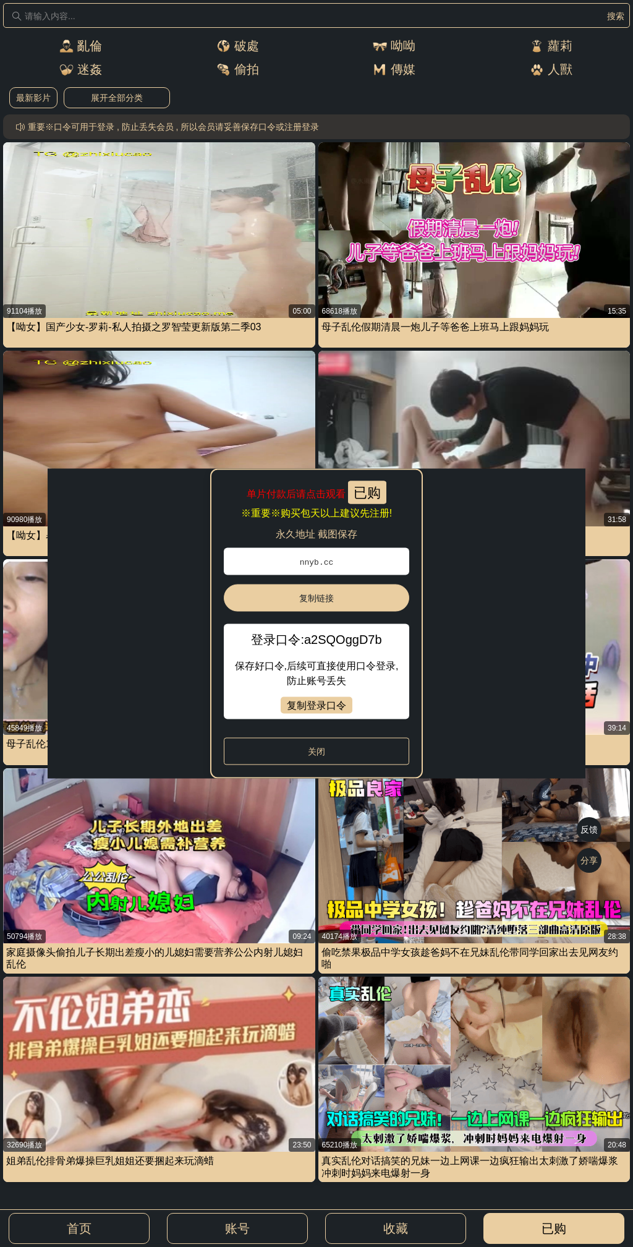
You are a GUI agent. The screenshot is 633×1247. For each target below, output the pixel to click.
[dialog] (316, 624)
